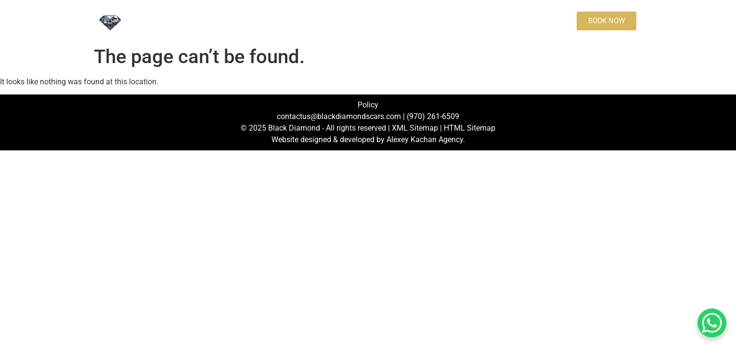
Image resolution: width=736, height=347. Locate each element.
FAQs (420, 21)
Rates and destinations (307, 21)
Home (159, 21)
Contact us (379, 21)
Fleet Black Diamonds (218, 21)
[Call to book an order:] (491, 21)
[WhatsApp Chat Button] (711, 322)
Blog (452, 21)
